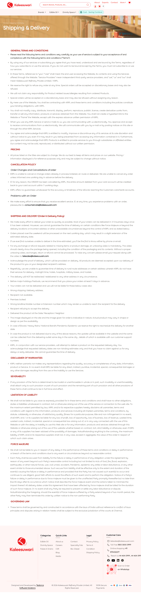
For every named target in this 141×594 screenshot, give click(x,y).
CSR (57, 549)
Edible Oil (44, 541)
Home (5, 23)
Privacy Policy (92, 541)
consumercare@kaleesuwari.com (40, 205)
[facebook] (108, 560)
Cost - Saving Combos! (92, 12)
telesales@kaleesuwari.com (35, 256)
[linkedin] (118, 560)
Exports (105, 2)
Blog (58, 552)
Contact (114, 2)
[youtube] (113, 560)
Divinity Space (46, 545)
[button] (95, 6)
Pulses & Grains (46, 549)
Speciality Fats (77, 545)
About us (59, 541)
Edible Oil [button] (53, 12)
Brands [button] (41, 12)
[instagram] (122, 560)
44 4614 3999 (124, 556)
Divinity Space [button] (69, 12)
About (97, 2)
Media (58, 556)
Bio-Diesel (75, 549)
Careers (59, 545)
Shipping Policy (93, 552)
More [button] (122, 2)
